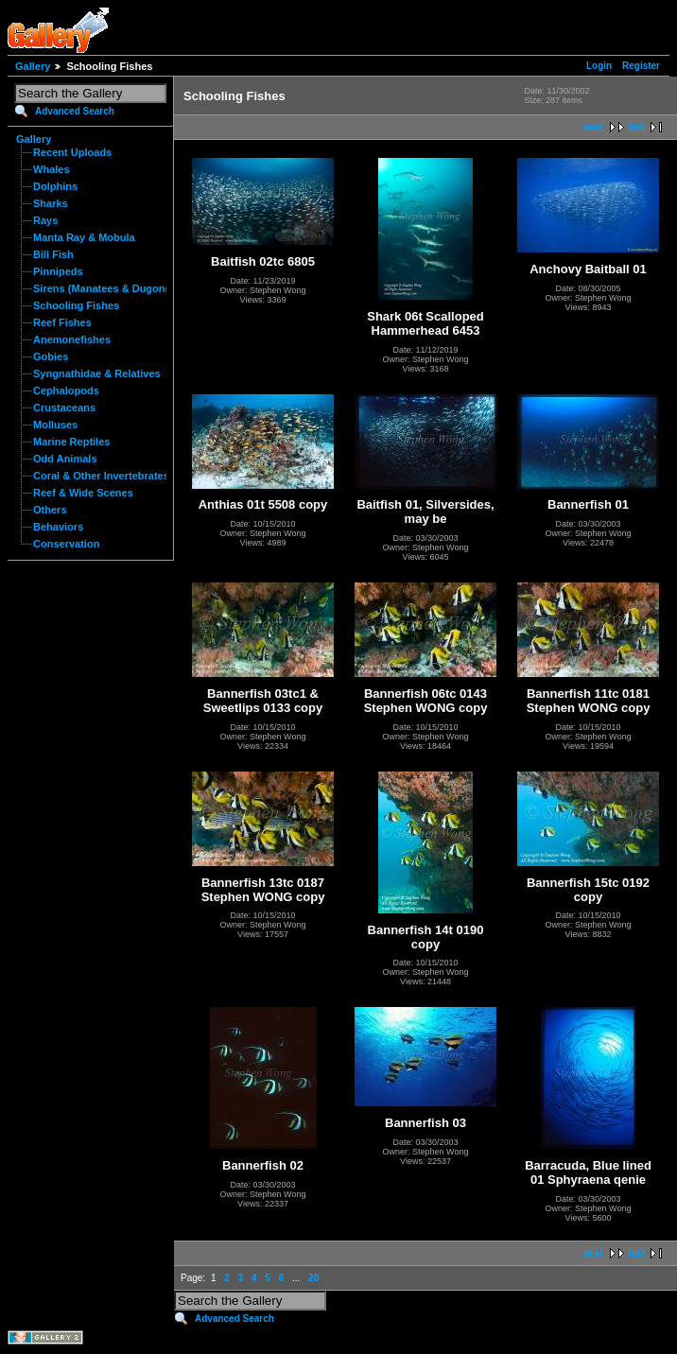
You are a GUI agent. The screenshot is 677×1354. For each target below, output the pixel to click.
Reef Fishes (62, 322)
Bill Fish (53, 254)
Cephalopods (66, 390)
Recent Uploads (72, 152)
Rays (45, 220)
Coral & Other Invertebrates (101, 475)
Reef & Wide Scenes (83, 492)
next (593, 127)
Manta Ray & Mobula (84, 237)
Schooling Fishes (76, 305)
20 (313, 1278)
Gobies (50, 356)
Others (50, 509)
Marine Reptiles (71, 441)
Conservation (66, 543)
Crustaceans (64, 407)
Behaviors (58, 526)
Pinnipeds (58, 271)
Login (599, 66)
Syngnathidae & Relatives (97, 373)
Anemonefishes (72, 339)
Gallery (32, 66)
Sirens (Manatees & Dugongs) (107, 288)
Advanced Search (74, 111)
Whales (51, 169)
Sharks (50, 203)
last (637, 127)
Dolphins (55, 186)
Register (641, 66)
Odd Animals (65, 458)
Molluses (55, 424)
